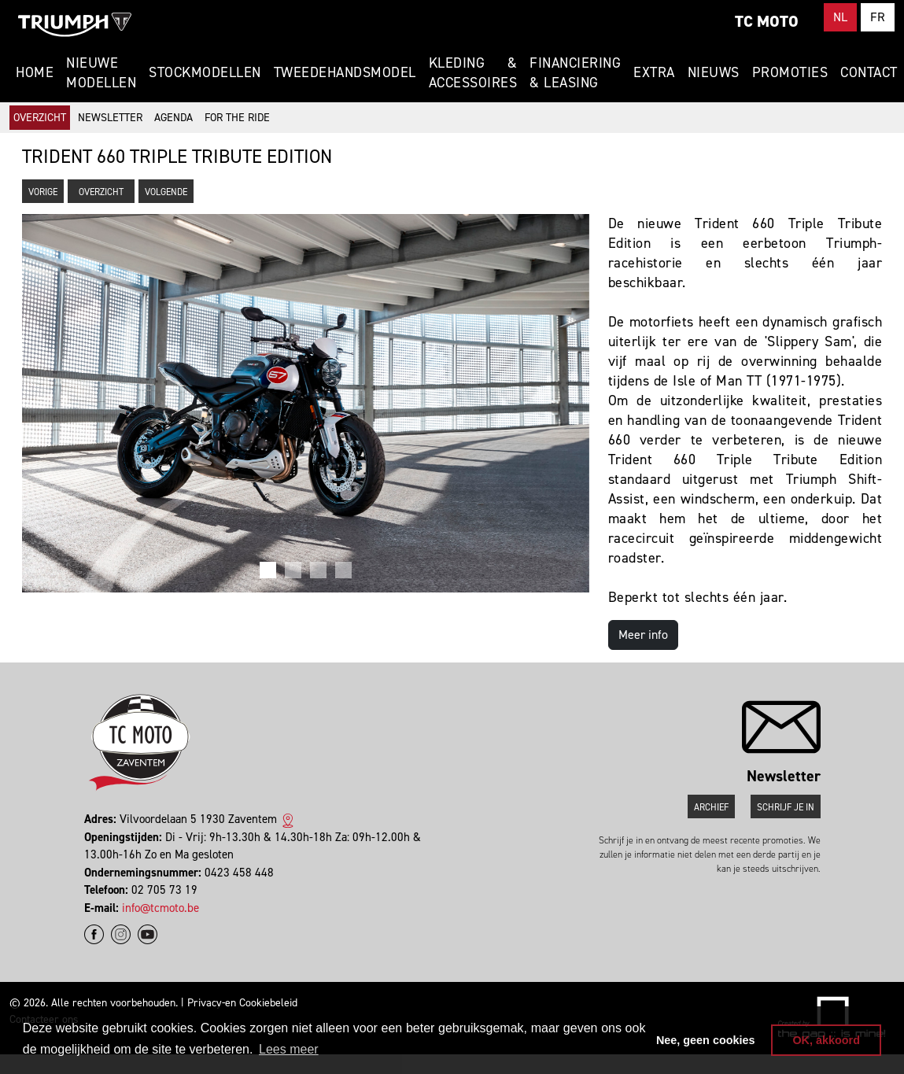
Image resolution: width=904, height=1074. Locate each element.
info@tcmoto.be (160, 908)
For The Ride (237, 117)
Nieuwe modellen (101, 73)
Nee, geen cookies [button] (705, 1040)
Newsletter (110, 117)
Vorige (42, 192)
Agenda (173, 117)
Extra (654, 72)
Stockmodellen (205, 72)
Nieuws (714, 72)
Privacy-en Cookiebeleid (242, 1002)
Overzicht (39, 117)
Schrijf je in (785, 807)
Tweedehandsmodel (345, 72)
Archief (711, 807)
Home (35, 72)
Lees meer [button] (289, 1049)
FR (877, 17)
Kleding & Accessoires (473, 73)
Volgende (166, 192)
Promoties (790, 72)
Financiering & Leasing (575, 73)
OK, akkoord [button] (826, 1040)
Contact (869, 72)
